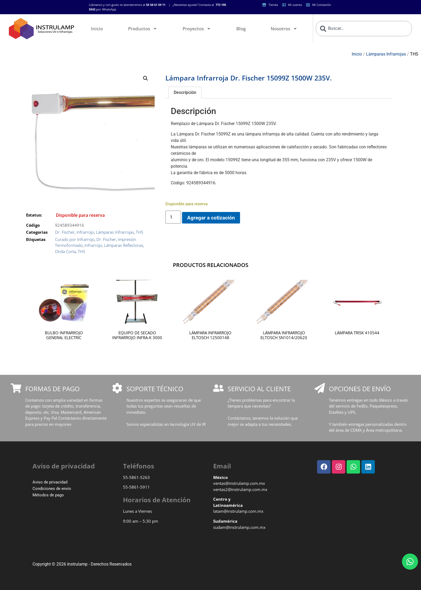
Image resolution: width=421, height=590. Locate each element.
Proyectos (197, 29)
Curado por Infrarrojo (75, 239)
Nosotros (284, 29)
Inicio (97, 28)
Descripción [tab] (185, 92)
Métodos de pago (48, 495)
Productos (142, 29)
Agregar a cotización (211, 218)
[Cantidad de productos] (173, 217)
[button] (145, 78)
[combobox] (364, 28)
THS (414, 54)
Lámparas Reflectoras (123, 245)
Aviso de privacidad (49, 482)
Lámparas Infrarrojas (386, 54)
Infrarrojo (85, 232)
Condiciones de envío (51, 488)
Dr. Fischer (65, 232)
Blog (241, 28)
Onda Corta (65, 251)
